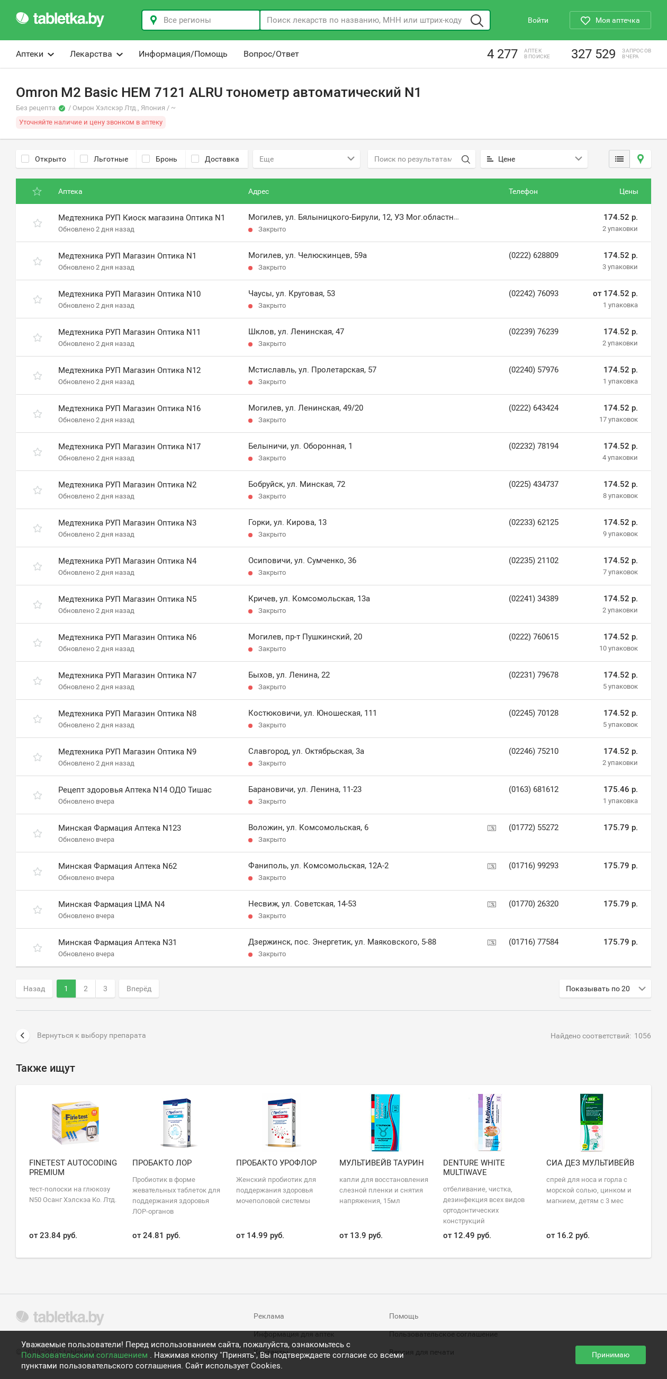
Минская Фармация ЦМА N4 (111, 904)
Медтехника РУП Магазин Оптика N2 (127, 485)
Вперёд (139, 988)
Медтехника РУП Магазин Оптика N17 (129, 446)
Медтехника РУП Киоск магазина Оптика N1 (141, 218)
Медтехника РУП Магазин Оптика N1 (127, 256)
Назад (34, 988)
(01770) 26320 (533, 904)
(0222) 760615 (533, 637)
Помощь (404, 1316)
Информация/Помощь (183, 54)
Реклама (269, 1316)
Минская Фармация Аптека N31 (117, 942)
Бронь (159, 159)
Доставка (215, 159)
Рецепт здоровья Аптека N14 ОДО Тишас (135, 790)
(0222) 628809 (533, 255)
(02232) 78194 (533, 446)
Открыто (43, 159)
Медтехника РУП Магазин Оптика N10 (129, 294)
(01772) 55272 (533, 827)
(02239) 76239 (533, 331)
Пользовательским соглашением (85, 1355)
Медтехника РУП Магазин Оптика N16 (129, 408)
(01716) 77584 (533, 942)
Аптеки (35, 54)
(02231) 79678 (533, 675)
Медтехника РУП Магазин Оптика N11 (129, 332)
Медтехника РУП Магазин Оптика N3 (127, 523)
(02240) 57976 (533, 370)
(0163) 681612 (533, 789)
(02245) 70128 (533, 713)
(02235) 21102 (533, 560)
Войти (538, 20)
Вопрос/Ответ (271, 54)
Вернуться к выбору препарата (81, 1036)
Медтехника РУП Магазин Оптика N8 (127, 713)
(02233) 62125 (533, 522)
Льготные (104, 159)
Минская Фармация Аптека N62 (117, 866)
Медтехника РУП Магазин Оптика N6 (127, 637)
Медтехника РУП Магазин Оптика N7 (127, 675)
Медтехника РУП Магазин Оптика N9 (127, 752)
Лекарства (96, 54)
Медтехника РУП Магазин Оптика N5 (127, 599)
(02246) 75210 (533, 751)
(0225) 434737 (533, 484)
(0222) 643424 (533, 408)
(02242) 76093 (533, 293)
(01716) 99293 (533, 865)
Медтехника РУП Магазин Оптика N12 (129, 370)
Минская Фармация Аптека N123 (119, 828)
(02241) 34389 (533, 598)
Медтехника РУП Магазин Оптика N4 (127, 561)
